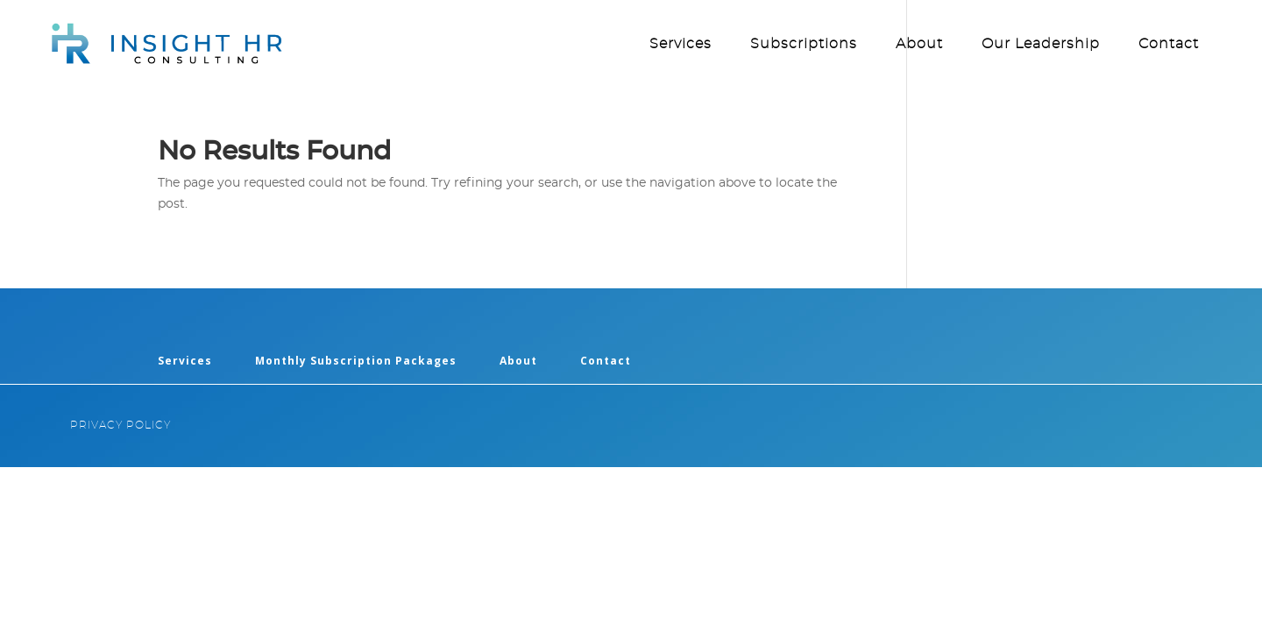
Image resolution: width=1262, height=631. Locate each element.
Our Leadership (1041, 44)
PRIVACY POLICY (120, 425)
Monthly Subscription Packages (356, 360)
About (919, 44)
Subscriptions (803, 44)
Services (680, 44)
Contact (1168, 44)
